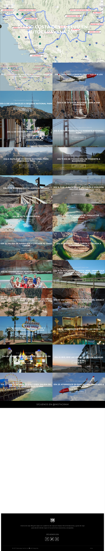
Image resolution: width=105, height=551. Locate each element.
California (88, 71)
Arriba (91, 464)
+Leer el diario (26, 81)
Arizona (89, 184)
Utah (89, 240)
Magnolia (35, 464)
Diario (31, 71)
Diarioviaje (19, 464)
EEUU (34, 71)
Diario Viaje (15, 5)
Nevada (37, 185)
